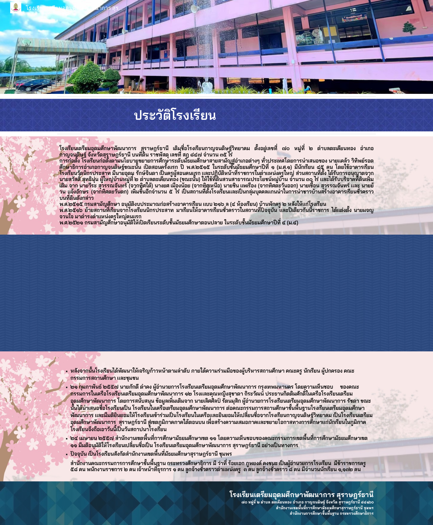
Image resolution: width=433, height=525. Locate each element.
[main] (216, 115)
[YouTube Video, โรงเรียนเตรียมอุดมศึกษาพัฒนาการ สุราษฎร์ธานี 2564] (216, 293)
